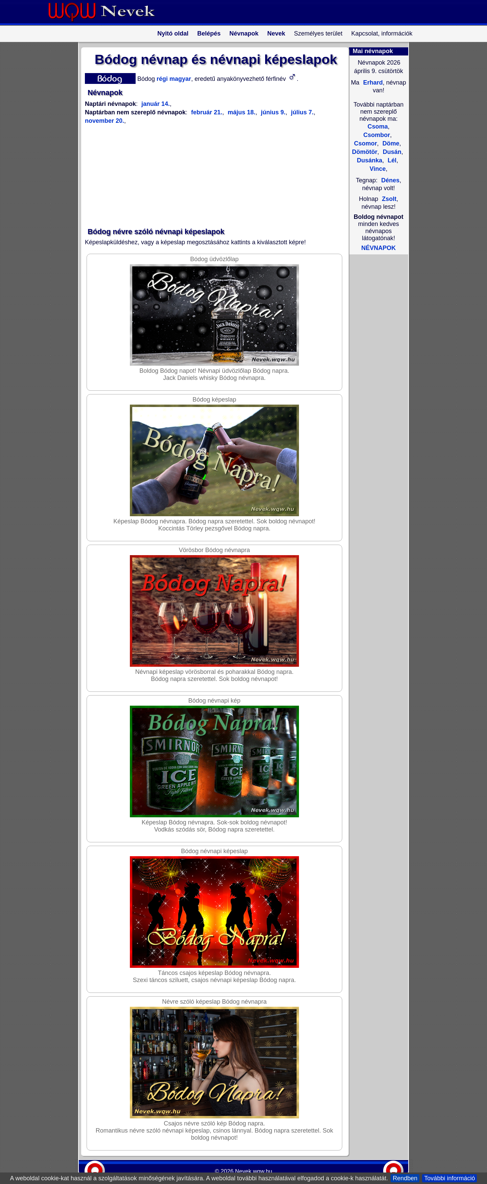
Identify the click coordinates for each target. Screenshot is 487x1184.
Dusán (391, 152)
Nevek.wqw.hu (253, 1171)
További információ (449, 1178)
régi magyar (173, 78)
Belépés (209, 33)
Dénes (390, 180)
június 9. (272, 112)
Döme (390, 143)
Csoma (378, 126)
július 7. (301, 112)
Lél (391, 160)
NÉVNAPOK (378, 248)
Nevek (276, 33)
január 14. (155, 103)
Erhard (372, 82)
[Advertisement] (212, 176)
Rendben (405, 1178)
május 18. (240, 112)
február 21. (206, 112)
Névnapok (243, 33)
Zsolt (389, 199)
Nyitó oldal (172, 33)
